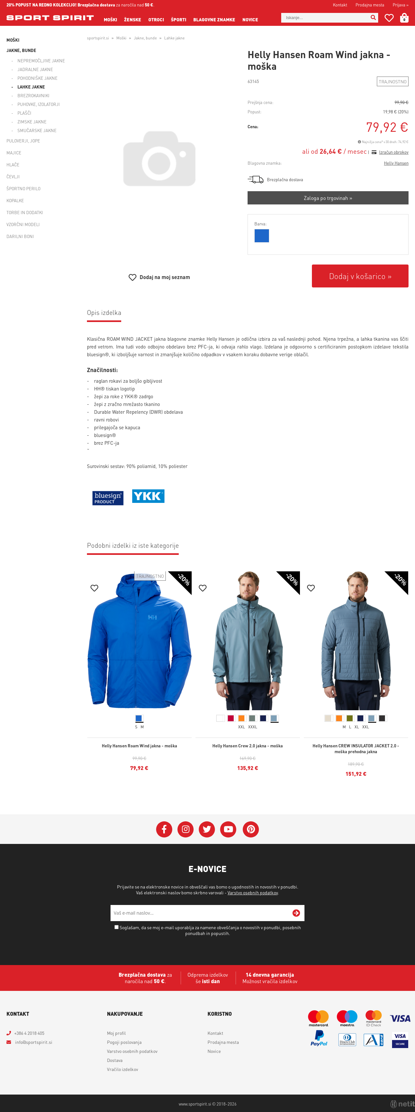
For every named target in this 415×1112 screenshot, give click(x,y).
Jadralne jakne (35, 69)
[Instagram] (185, 829)
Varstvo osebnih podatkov (253, 892)
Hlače (12, 164)
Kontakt (340, 4)
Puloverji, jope (23, 140)
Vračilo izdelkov (122, 1069)
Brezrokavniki (33, 95)
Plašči (24, 113)
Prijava (401, 4)
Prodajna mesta (370, 4)
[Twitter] (207, 829)
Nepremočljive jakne (41, 60)
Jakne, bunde (21, 50)
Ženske (132, 19)
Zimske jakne (32, 121)
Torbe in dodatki (24, 212)
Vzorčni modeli (23, 224)
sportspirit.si (98, 38)
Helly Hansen (396, 163)
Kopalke (15, 200)
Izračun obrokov (394, 152)
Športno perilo (23, 188)
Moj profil (116, 1033)
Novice (250, 19)
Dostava (114, 1060)
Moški (110, 19)
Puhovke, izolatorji (38, 104)
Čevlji (13, 176)
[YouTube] (228, 829)
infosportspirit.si (33, 1042)
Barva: (260, 223)
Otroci (156, 19)
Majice (13, 152)
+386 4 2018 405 (29, 1033)
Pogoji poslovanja (124, 1042)
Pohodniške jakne (37, 78)
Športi (178, 19)
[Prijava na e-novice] (296, 913)
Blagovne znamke (214, 19)
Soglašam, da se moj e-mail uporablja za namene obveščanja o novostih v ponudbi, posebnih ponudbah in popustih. (210, 930)
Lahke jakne (31, 86)
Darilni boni (20, 236)
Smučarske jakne (37, 130)
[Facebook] (164, 829)
